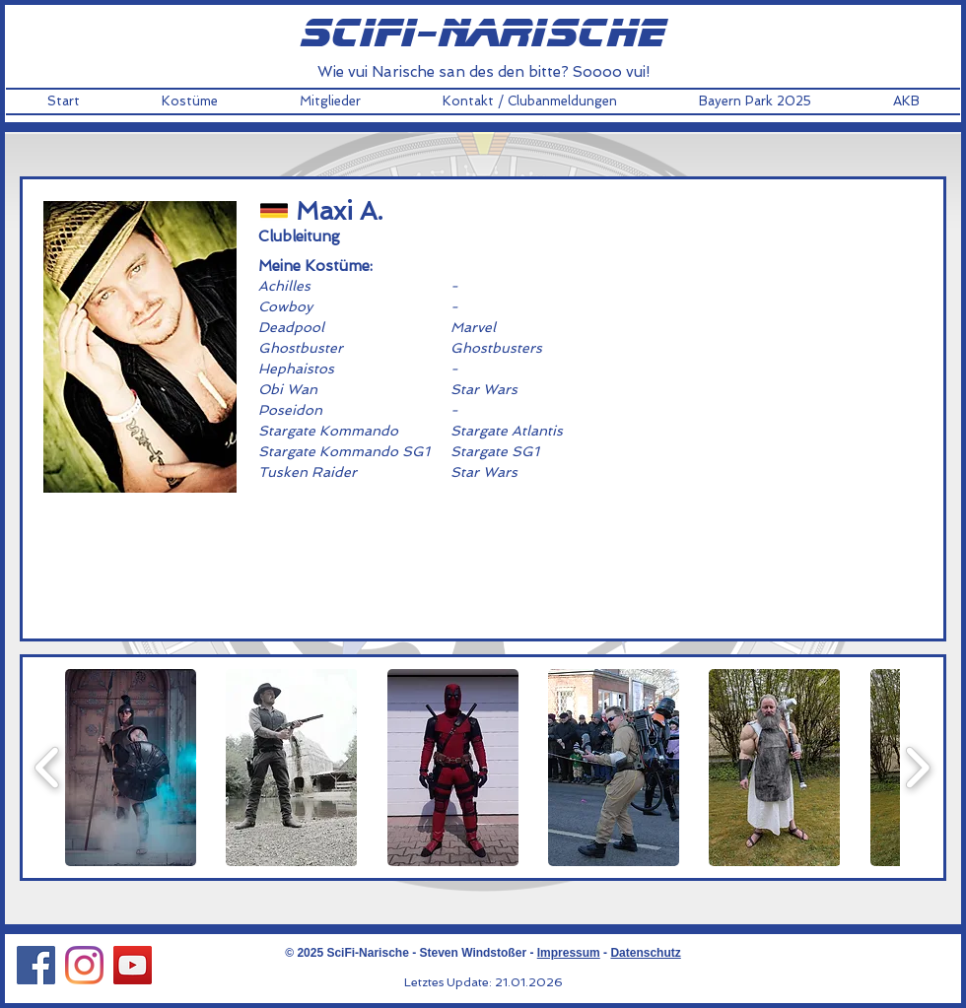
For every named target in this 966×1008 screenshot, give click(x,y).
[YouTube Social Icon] (132, 965)
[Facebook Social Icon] (36, 965)
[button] (189, 101)
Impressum (568, 953)
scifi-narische (483, 34)
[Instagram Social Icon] (84, 965)
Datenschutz (645, 953)
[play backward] (48, 767)
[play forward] (917, 767)
